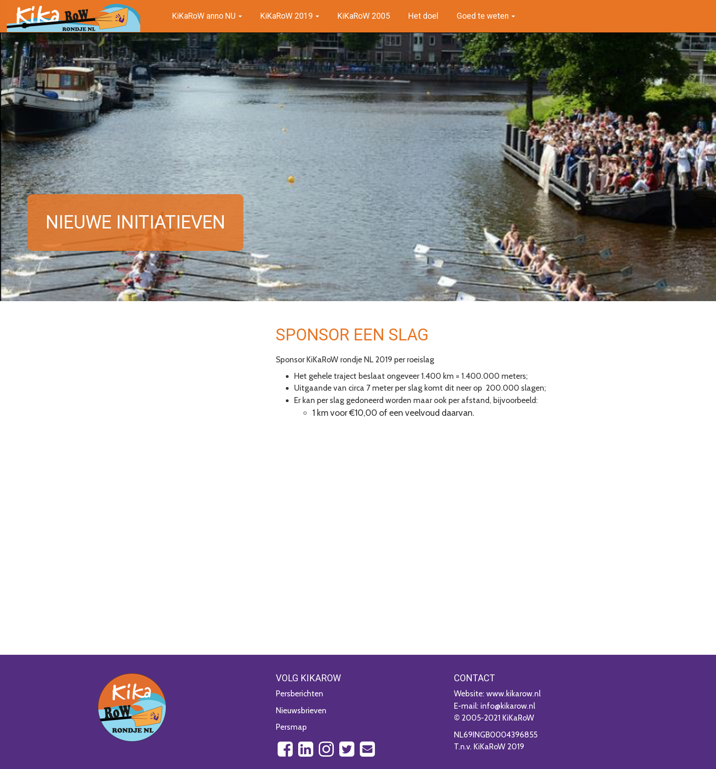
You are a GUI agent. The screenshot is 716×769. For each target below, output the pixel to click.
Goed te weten (486, 16)
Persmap (291, 727)
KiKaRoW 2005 (363, 16)
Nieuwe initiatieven (135, 222)
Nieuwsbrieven (301, 710)
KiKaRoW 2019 (289, 16)
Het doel (423, 16)
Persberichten (299, 693)
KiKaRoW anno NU (207, 16)
